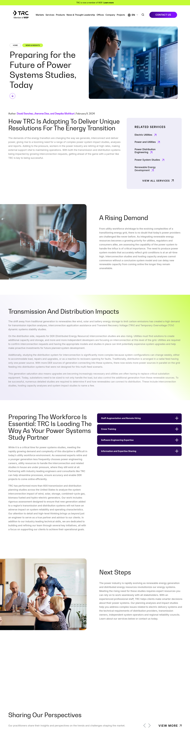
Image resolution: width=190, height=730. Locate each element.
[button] (131, 14)
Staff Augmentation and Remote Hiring (121, 423)
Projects (121, 15)
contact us (163, 14)
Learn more (108, 2)
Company (110, 15)
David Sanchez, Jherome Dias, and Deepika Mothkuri (45, 113)
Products (60, 15)
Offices (100, 15)
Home (15, 45)
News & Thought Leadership (80, 15)
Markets (40, 15)
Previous (144, 725)
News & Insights (33, 45)
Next (149, 725)
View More (168, 725)
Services (50, 15)
